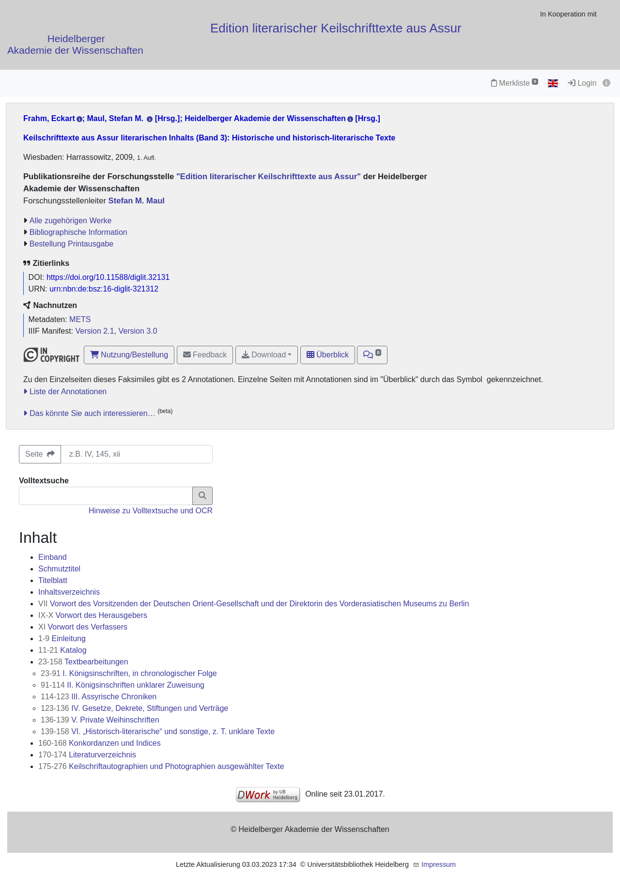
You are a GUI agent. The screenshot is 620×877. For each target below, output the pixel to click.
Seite (40, 454)
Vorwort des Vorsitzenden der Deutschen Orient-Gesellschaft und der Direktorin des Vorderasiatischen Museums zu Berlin (253, 604)
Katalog (62, 650)
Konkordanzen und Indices (99, 743)
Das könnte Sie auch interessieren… (92, 413)
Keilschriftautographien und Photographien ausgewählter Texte (161, 766)
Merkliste (514, 83)
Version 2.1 (95, 331)
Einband (52, 557)
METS (80, 319)
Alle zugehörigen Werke (71, 220)
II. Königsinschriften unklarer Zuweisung (122, 685)
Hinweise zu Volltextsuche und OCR (151, 511)
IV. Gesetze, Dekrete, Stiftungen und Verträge (134, 708)
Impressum (438, 864)
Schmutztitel (59, 569)
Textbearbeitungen (83, 662)
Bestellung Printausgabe (71, 244)
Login (582, 83)
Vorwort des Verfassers (82, 627)
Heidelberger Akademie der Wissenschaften (75, 44)
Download (264, 355)
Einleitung (62, 638)
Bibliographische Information (78, 232)
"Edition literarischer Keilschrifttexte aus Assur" (267, 176)
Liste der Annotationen (68, 391)
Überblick (328, 355)
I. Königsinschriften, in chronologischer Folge (129, 673)
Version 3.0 (137, 331)
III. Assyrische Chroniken (98, 696)
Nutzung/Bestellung (129, 355)
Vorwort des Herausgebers (92, 615)
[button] (372, 355)
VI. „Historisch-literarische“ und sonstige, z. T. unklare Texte (158, 731)
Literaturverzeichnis (87, 755)
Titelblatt (52, 580)
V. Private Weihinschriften (100, 720)
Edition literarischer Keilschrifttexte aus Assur (336, 28)
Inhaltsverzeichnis (69, 592)
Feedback (205, 355)
